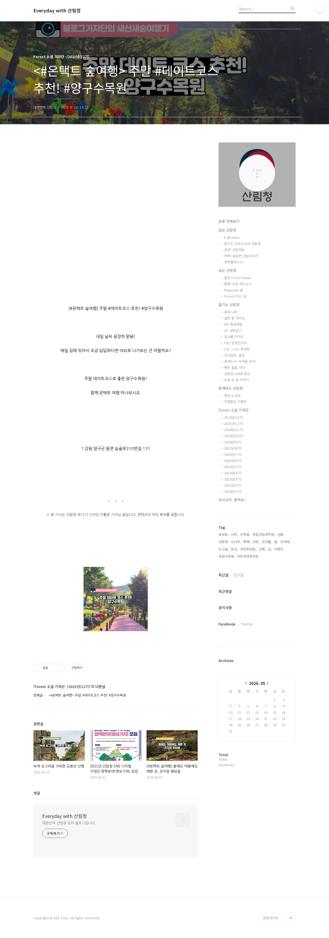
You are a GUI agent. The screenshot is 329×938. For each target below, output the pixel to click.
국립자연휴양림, (248, 556)
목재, (246, 541)
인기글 (239, 574)
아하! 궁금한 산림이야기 (241, 255)
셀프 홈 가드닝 (234, 318)
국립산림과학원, (263, 534)
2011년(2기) (232, 485)
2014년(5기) (232, 466)
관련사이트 (270, 917)
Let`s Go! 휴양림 (237, 348)
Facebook (226, 624)
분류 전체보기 (229, 221)
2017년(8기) (232, 448)
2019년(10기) (233, 435)
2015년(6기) (232, 460)
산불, (280, 534)
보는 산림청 (227, 270)
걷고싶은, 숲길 (234, 355)
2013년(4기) (232, 472)
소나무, (236, 541)
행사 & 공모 (232, 395)
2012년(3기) (232, 479)
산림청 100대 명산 (237, 373)
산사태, (285, 541)
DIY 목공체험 (233, 324)
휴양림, (223, 534)
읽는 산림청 (227, 230)
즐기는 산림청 (229, 304)
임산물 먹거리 (234, 336)
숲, (276, 541)
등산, (234, 549)
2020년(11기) (233, 429)
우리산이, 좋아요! (231, 499)
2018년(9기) (232, 442)
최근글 (223, 574)
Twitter (247, 624)
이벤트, (279, 549)
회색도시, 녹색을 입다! (240, 361)
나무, (234, 534)
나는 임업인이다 (235, 342)
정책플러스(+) (233, 262)
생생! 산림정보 (234, 249)
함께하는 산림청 (230, 388)
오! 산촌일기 (233, 330)
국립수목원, (226, 556)
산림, (256, 541)
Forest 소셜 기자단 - (234, 410)
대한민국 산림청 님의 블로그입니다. (69, 822)
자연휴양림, (248, 549)
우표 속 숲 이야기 (236, 379)
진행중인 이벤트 (235, 401)
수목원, (245, 534)
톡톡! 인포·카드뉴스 (238, 283)
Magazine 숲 (233, 290)
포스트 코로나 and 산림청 (242, 243)
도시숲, (223, 549)
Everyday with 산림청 (57, 10)
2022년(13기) (233, 417)
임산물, (267, 541)
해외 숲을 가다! (235, 367)
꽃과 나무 (230, 311)
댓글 (36, 793)
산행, (262, 549)
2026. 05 (257, 683)
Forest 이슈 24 (235, 296)
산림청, (223, 541)
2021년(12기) (233, 423)
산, (270, 549)
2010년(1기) (232, 491)
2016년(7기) (232, 454)
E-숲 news (232, 237)
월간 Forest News (237, 277)
